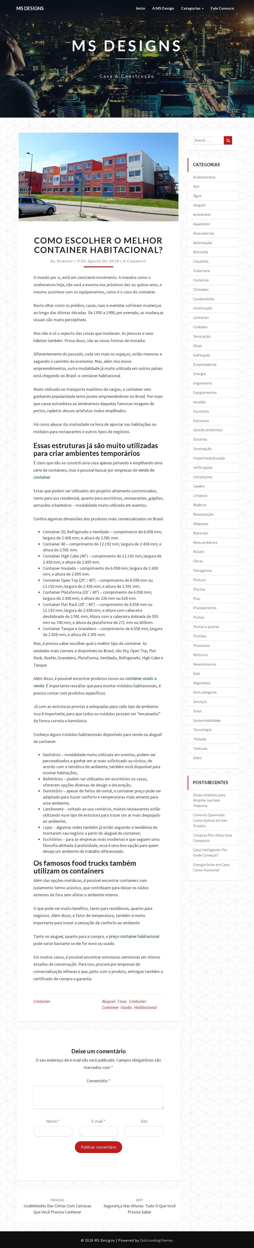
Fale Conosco (222, 8)
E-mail (98, 1121)
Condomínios (204, 298)
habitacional (145, 1007)
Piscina (199, 589)
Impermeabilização (209, 458)
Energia (199, 373)
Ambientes (202, 214)
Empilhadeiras (205, 364)
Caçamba (200, 261)
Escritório (201, 411)
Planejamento (205, 607)
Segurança (201, 682)
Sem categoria (205, 692)
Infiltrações (203, 467)
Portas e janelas (206, 626)
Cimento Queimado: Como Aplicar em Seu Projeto (210, 820)
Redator (65, 261)
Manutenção (203, 514)
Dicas (197, 345)
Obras (198, 561)
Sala (196, 673)
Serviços (200, 701)
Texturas (200, 748)
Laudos (199, 486)
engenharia (202, 383)
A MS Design (163, 8)
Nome (53, 1121)
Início (140, 8)
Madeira (199, 504)
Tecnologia (202, 729)
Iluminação (202, 448)
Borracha (200, 251)
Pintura (199, 579)
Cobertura (201, 270)
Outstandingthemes (156, 1240)
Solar (197, 711)
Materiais (200, 533)
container (41, 1001)
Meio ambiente (205, 542)
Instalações (202, 476)
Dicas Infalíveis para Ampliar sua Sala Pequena (209, 800)
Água (197, 195)
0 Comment (134, 261)
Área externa (203, 233)
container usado (117, 1007)
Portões (199, 636)
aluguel (108, 1001)
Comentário (98, 1080)
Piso (196, 598)
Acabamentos (204, 177)
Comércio (201, 280)
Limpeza (200, 495)
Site (144, 1121)
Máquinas (200, 523)
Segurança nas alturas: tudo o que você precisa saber (140, 1206)
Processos (201, 645)
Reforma (200, 654)
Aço (196, 186)
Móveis (198, 551)
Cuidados (200, 326)
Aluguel (199, 205)
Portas (198, 617)
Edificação (201, 355)
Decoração (201, 336)
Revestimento (204, 664)
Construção (202, 308)
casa (122, 1001)
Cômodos (201, 289)
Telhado (199, 739)
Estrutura (201, 420)
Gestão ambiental (207, 429)
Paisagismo (202, 570)
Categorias (192, 8)
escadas (199, 401)
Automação (202, 242)
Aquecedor (201, 223)
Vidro (197, 757)
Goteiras (200, 439)
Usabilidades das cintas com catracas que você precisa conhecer (57, 1206)
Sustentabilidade (207, 720)
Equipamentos (205, 392)
